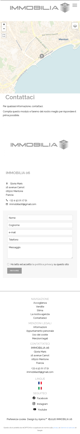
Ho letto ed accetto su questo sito (40, 264)
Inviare (14, 271)
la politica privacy (42, 264)
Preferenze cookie (16, 419)
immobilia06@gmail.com (23, 204)
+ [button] (4, 25)
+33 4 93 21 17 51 (18, 200)
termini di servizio (68, 428)
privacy (56, 428)
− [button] (4, 29)
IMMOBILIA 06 (18, 173)
